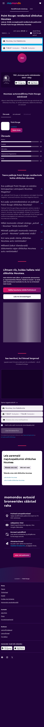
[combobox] (6, 33)
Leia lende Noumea (10, 477)
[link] (16, 130)
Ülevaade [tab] (6, 114)
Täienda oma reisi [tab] (11, 467)
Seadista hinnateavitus (18, 546)
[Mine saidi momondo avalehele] (14, 3)
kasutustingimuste (28, 435)
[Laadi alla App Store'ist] (33, 83)
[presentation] (33, 82)
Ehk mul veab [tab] (25, 467)
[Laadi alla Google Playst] (20, 83)
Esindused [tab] (27, 114)
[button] (3, 3)
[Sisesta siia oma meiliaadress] (24, 419)
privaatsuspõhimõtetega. (8, 437)
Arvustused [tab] (16, 114)
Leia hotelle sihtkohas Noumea (14, 480)
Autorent (17, 578)
